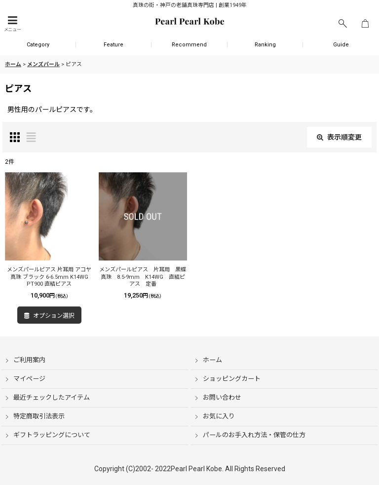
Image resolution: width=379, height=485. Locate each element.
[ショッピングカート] (365, 24)
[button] (12, 24)
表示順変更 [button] (339, 137)
